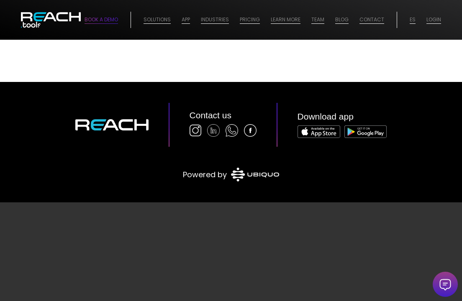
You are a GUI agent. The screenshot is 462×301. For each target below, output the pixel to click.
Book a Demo (101, 19)
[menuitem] (157, 20)
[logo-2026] (51, 20)
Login (433, 19)
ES (413, 19)
